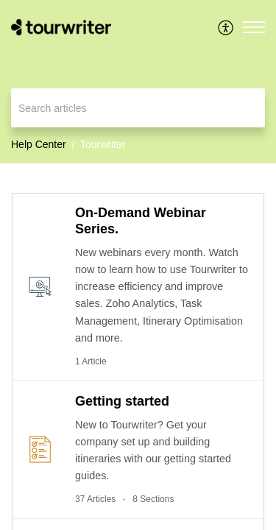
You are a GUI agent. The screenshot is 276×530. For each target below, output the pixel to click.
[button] (226, 27)
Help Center (38, 144)
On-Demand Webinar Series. (140, 220)
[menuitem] (226, 27)
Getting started (122, 401)
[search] (138, 107)
